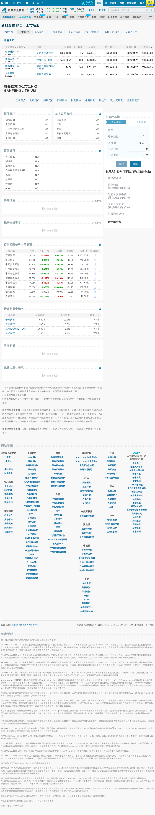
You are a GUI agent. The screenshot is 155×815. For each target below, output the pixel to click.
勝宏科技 (10, 324)
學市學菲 (136, 481)
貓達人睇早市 (136, 467)
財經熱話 (136, 499)
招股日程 (9, 113)
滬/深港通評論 (86, 491)
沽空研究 (32, 522)
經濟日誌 (32, 566)
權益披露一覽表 (32, 550)
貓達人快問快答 (136, 470)
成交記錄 (58, 515)
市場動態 (86, 591)
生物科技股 (32, 510)
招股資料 (9, 150)
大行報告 (32, 534)
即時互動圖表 (58, 469)
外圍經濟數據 (86, 611)
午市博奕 (136, 477)
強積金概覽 (112, 520)
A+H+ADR (32, 562)
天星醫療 (10, 73)
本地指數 (32, 457)
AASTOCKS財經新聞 (86, 457)
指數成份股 (32, 490)
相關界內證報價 (58, 486)
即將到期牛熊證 (87, 566)
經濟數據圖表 (32, 574)
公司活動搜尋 (32, 542)
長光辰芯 (10, 333)
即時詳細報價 (58, 461)
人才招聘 (8, 519)
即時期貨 (32, 469)
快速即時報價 (58, 457)
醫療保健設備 (44, 74)
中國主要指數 (32, 465)
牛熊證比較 (87, 554)
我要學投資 (137, 513)
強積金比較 (112, 528)
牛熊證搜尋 (87, 550)
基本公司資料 (63, 113)
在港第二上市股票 (32, 506)
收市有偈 (136, 474)
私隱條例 (8, 532)
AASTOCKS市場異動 (58, 539)
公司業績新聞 (32, 530)
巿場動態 (112, 473)
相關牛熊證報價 (58, 482)
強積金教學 (112, 532)
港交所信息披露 (87, 465)
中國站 (8, 461)
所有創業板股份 (32, 502)
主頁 (8, 457)
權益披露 (58, 531)
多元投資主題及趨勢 (136, 488)
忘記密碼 (8, 494)
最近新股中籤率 (14, 308)
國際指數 (32, 461)
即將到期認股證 (87, 537)
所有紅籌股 (32, 498)
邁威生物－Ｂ (12, 58)
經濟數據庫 (32, 570)
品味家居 (136, 521)
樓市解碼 (136, 531)
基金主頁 (112, 491)
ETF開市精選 (137, 485)
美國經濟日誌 (86, 607)
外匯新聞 (112, 465)
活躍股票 (32, 473)
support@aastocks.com (25, 624)
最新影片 (136, 463)
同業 (58, 527)
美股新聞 (86, 603)
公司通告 (32, 518)
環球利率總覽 (32, 578)
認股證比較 (87, 533)
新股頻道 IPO (32, 546)
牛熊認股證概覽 (87, 516)
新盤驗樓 (136, 524)
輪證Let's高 (136, 506)
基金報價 (112, 495)
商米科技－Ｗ (12, 66)
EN (19, 3)
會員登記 (8, 486)
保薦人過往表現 (14, 367)
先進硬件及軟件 (45, 53)
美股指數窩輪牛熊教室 (136, 510)
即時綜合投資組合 (58, 552)
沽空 (58, 511)
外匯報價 (112, 461)
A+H (32, 554)
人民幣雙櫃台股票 (32, 482)
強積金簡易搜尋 (112, 524)
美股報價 (86, 587)
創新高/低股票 (31, 478)
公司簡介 (8, 515)
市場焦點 (136, 503)
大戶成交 (58, 519)
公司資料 (58, 543)
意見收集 (8, 498)
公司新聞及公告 (58, 535)
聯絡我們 (8, 502)
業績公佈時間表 (32, 538)
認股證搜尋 (87, 529)
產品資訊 (8, 469)
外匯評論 (87, 499)
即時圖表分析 (58, 465)
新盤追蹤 (136, 528)
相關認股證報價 (58, 478)
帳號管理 (8, 490)
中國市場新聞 (86, 469)
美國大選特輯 (136, 495)
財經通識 (136, 517)
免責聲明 (8, 527)
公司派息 (32, 526)
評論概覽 (87, 482)
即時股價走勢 (58, 507)
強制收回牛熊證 (87, 570)
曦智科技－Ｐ (12, 51)
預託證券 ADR (31, 558)
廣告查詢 (8, 523)
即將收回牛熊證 (87, 562)
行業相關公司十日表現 (18, 244)
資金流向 (58, 523)
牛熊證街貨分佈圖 (86, 558)
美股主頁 (87, 583)
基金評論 (87, 495)
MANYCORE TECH (16, 329)
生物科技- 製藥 (45, 60)
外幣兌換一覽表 (112, 478)
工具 (112, 507)
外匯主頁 (112, 457)
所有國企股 (32, 494)
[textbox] (131, 10)
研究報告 (87, 503)
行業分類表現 (32, 486)
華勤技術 (10, 319)
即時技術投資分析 (58, 548)
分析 (86, 595)
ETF (32, 514)
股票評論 (87, 486)
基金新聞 (112, 499)
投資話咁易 (137, 492)
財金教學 (8, 473)
